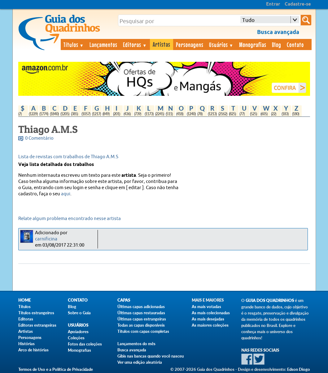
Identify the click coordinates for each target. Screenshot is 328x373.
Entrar (273, 4)
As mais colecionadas (211, 312)
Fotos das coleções (85, 343)
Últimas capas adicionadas (141, 306)
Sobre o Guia (79, 312)
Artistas (161, 44)
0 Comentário (39, 138)
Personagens (189, 44)
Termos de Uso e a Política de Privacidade (55, 369)
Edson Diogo (298, 369)
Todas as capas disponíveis (141, 325)
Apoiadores (78, 331)
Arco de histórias (33, 349)
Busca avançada (131, 349)
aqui (65, 194)
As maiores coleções (210, 325)
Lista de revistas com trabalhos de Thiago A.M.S (68, 157)
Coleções (76, 337)
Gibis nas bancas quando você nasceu (150, 356)
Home (24, 300)
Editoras (135, 44)
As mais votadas (206, 306)
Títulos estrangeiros (36, 312)
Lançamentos (103, 44)
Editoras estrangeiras (37, 325)
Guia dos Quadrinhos (270, 300)
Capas (123, 300)
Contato (295, 44)
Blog (276, 44)
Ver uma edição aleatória (139, 362)
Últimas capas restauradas (141, 312)
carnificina (46, 239)
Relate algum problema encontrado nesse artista (69, 219)
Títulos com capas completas (143, 331)
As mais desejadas (208, 318)
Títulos (73, 44)
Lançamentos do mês (136, 343)
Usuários (221, 44)
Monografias (252, 44)
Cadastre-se (298, 4)
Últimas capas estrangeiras (141, 318)
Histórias (26, 343)
